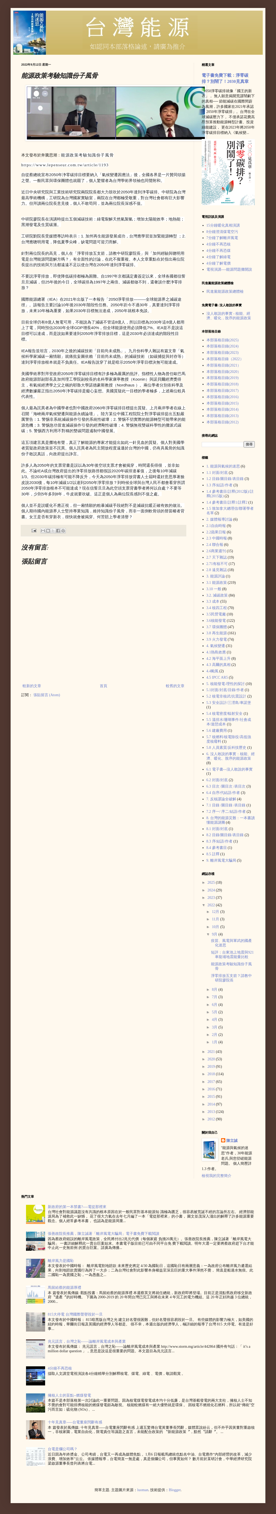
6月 (215, 1005)
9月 (215, 934)
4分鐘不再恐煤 (218, 251)
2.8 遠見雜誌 (216, 570)
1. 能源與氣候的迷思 (223, 466)
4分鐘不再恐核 (218, 244)
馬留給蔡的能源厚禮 (64, 1288)
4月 (215, 1020)
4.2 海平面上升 (218, 659)
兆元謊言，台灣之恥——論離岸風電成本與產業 (87, 1341)
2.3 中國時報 (216, 538)
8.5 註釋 (212, 854)
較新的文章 (32, 686)
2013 (212, 1112)
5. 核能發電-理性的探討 (225, 684)
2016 (212, 1089)
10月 (216, 927)
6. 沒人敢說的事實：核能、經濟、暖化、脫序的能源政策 (230, 756)
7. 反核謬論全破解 (221, 799)
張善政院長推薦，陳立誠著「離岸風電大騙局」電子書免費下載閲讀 (103, 1234)
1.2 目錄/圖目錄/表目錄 (225, 479)
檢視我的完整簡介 (216, 1176)
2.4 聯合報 (214, 545)
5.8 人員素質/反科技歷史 (226, 748)
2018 (212, 1074)
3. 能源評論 (215, 576)
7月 (215, 997)
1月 (215, 1042)
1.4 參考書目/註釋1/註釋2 (227, 502)
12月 (216, 912)
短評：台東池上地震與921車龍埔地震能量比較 (232, 954)
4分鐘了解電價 (218, 263)
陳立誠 (232, 1141)
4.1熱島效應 (216, 652)
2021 (212, 1052)
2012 (212, 1119)
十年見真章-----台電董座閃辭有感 (75, 1422)
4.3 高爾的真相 (218, 665)
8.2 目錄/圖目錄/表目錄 (225, 835)
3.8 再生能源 (216, 633)
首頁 (103, 686)
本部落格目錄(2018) (222, 384)
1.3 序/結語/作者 (219, 485)
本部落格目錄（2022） (225, 359)
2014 (212, 1104)
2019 (212, 1067)
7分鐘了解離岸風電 (222, 238)
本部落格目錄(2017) (222, 391)
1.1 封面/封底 (217, 473)
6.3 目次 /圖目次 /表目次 (226, 786)
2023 (212, 898)
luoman (142, 1490)
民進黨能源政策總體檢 (225, 292)
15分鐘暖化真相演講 (223, 225)
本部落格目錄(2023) (222, 353)
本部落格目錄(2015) (222, 403)
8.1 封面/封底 (217, 829)
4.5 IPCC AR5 (217, 677)
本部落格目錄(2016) (222, 397)
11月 (216, 919)
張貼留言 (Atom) (46, 695)
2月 (215, 1035)
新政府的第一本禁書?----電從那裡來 (77, 1207)
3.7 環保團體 (216, 627)
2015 (212, 1097)
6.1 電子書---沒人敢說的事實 (229, 769)
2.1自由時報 (216, 526)
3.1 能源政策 (216, 583)
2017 (212, 1082)
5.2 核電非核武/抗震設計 (226, 696)
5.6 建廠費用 (216, 731)
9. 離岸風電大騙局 (221, 860)
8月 (215, 990)
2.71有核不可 (217, 564)
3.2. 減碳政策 (217, 595)
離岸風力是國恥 (61, 1261)
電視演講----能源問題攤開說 (229, 269)
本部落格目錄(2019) (222, 378)
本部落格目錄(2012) (222, 422)
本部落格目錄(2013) (222, 416)
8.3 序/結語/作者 (219, 841)
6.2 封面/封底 (217, 780)
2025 (212, 882)
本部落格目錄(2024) (222, 346)
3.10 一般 (213, 589)
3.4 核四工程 (216, 608)
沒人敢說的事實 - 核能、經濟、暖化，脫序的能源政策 (228, 316)
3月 (215, 1027)
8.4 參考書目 (216, 848)
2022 (212, 905)
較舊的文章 (175, 686)
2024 (212, 890)
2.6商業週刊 (216, 551)
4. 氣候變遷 (215, 646)
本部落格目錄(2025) (222, 340)
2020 (212, 1059)
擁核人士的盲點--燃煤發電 (69, 1395)
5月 (215, 1012)
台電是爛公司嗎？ (62, 1449)
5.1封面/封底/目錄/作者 (225, 690)
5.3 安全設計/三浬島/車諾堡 (228, 703)
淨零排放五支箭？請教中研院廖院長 (231, 978)
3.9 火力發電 (216, 639)
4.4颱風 (212, 671)
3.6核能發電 (216, 621)
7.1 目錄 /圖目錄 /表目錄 (226, 805)
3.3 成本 (212, 601)
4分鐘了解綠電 (218, 257)
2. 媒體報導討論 (219, 519)
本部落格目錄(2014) (222, 409)
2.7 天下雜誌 (216, 557)
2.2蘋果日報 (216, 532)
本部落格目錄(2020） (223, 372)
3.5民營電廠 (216, 614)
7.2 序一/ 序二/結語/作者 (226, 812)
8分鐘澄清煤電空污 (222, 232)
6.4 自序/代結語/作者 (223, 793)
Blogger (174, 1490)
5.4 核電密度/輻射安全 (224, 714)
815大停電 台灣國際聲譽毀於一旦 (75, 1314)
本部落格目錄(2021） (223, 365)
